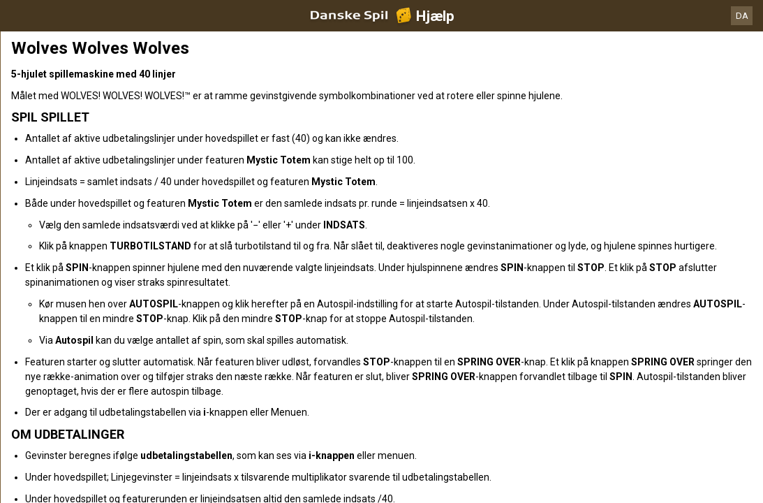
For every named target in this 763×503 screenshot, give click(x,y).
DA (742, 15)
